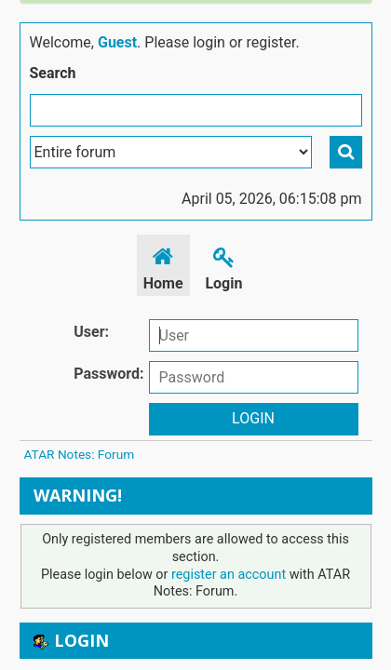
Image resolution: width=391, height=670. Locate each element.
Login (223, 265)
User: (91, 332)
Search (53, 73)
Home (163, 265)
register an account (228, 575)
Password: (108, 373)
